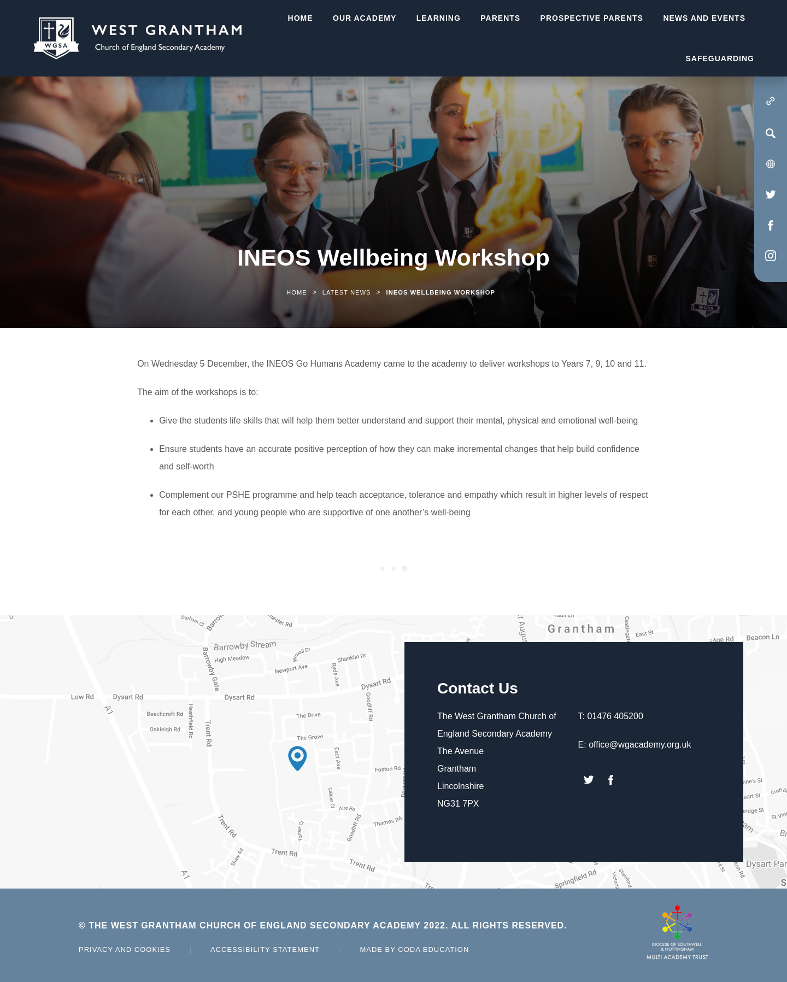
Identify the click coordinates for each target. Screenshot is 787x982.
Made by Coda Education (414, 949)
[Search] (771, 133)
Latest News (346, 292)
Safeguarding (719, 58)
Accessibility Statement (265, 949)
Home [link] (296, 292)
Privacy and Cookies (125, 949)
